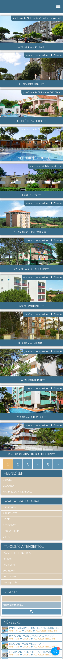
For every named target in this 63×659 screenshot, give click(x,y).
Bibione (31, 18)
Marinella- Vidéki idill (17, 491)
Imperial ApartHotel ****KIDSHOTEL (34, 627)
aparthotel (11, 513)
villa (59, 166)
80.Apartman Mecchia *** (26, 643)
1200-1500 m (27, 129)
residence (9, 525)
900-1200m (35, 166)
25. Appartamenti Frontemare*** (32, 651)
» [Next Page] (58, 464)
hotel (7, 519)
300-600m (28, 92)
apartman (17, 18)
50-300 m (30, 55)
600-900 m (29, 277)
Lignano (8, 485)
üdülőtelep (56, 92)
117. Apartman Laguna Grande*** (32, 635)
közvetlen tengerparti (50, 18)
